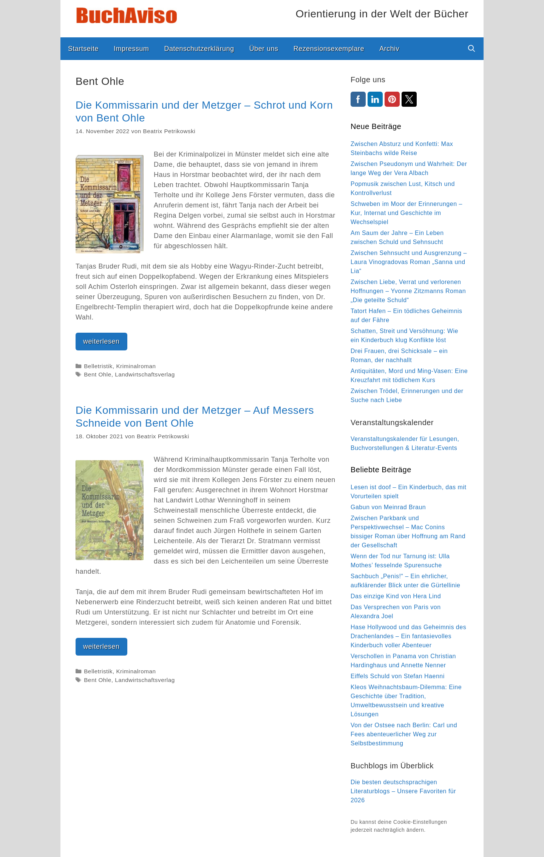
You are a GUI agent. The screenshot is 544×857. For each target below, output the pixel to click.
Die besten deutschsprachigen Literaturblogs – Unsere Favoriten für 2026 (403, 791)
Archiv (389, 48)
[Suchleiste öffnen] (472, 48)
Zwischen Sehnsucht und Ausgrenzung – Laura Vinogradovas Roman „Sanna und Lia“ (409, 262)
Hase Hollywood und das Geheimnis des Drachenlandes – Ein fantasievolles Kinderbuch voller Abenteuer (408, 636)
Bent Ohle (97, 374)
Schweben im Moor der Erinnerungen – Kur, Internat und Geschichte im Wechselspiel (406, 213)
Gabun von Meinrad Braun (388, 507)
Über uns (263, 48)
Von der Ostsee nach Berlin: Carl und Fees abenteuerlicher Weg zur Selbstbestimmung (404, 734)
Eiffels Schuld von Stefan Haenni (398, 676)
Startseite (83, 48)
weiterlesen (105, 343)
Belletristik (98, 366)
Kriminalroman (136, 366)
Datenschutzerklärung (199, 48)
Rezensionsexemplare (329, 48)
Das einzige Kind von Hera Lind (396, 596)
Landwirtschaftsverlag (145, 374)
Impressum (131, 48)
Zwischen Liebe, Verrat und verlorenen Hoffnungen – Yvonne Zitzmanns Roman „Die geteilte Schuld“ (408, 291)
